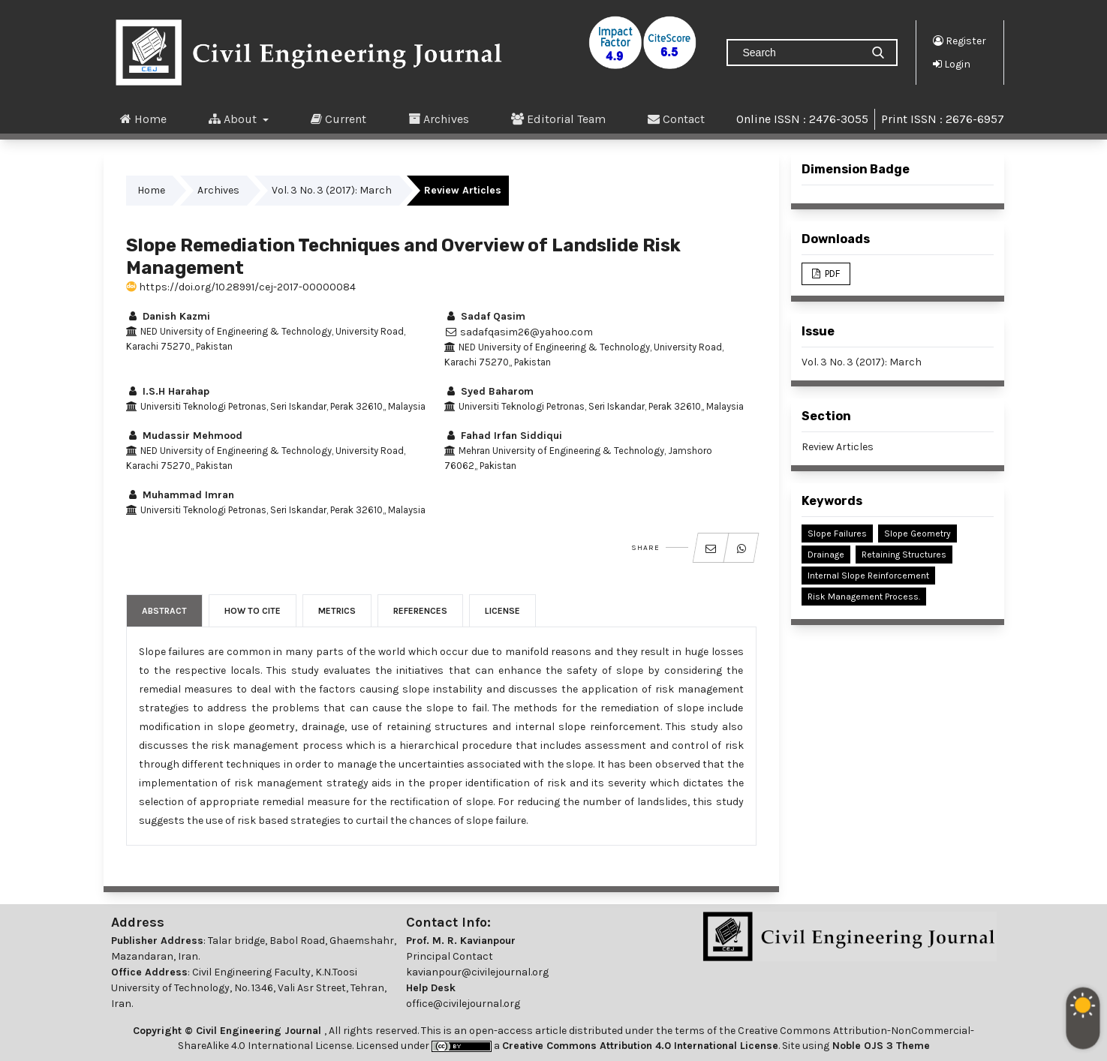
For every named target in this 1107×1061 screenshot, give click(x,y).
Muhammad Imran (180, 494)
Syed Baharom (489, 391)
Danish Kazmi (168, 316)
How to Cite (252, 611)
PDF (831, 273)
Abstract (164, 611)
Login (951, 63)
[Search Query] (800, 53)
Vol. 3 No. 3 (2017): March (332, 190)
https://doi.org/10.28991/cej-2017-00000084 (241, 287)
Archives (438, 119)
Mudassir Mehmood (184, 435)
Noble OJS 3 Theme (879, 1045)
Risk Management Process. (864, 596)
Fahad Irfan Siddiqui (503, 435)
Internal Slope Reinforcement (868, 575)
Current (338, 119)
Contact (676, 119)
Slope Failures (837, 533)
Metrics (337, 611)
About (234, 119)
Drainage (826, 554)
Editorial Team (558, 119)
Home (143, 119)
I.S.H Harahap (167, 391)
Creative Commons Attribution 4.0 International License (640, 1045)
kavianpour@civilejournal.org (477, 972)
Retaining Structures (904, 554)
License (502, 611)
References (420, 611)
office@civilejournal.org (463, 1003)
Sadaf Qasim (484, 316)
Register (959, 40)
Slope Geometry (917, 533)
